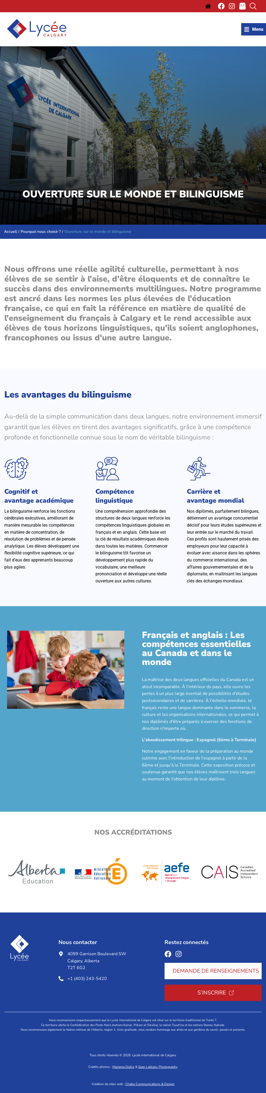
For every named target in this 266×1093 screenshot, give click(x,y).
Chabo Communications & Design (150, 1084)
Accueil (10, 231)
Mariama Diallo (123, 1067)
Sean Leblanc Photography (158, 1067)
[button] (253, 29)
